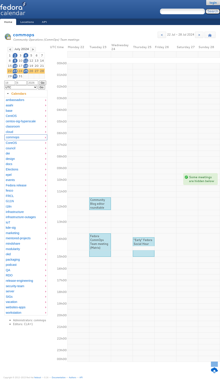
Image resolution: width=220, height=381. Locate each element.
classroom (13, 126)
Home (8, 22)
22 (10, 71)
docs (9, 164)
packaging (13, 259)
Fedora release (16, 185)
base (9, 110)
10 (21, 61)
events (10, 180)
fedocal (37, 377)
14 (42, 61)
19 (31, 66)
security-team (15, 286)
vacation (11, 302)
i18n (9, 206)
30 (15, 76)
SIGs (9, 296)
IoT (8, 222)
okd (8, 254)
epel (9, 174)
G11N (10, 201)
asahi (9, 105)
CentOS (11, 116)
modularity (13, 249)
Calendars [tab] (16, 93)
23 (15, 71)
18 (26, 66)
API (44, 22)
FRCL (10, 196)
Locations (27, 22)
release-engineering (19, 280)
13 (37, 61)
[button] (162, 35)
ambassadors (15, 100)
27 (37, 71)
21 (42, 66)
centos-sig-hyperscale (21, 121)
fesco (9, 190)
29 (10, 76)
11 (26, 61)
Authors (72, 377)
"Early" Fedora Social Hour (143, 242)
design (10, 159)
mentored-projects (18, 238)
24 (20, 71)
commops (23, 35)
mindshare (13, 243)
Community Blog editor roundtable (97, 203)
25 (26, 71)
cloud (9, 132)
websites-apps (15, 307)
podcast (11, 264)
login (213, 3)
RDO (9, 275)
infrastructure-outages (21, 217)
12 (31, 61)
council (11, 148)
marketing (12, 233)
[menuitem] (26, 100)
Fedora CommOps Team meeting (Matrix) (99, 242)
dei (8, 153)
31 (21, 76)
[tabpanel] (25, 206)
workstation (13, 312)
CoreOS (11, 143)
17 (21, 66)
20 (37, 66)
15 (10, 66)
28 (42, 71)
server (10, 291)
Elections (12, 169)
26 (31, 71)
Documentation (59, 377)
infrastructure (15, 212)
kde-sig (11, 227)
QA (8, 270)
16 (15, 66)
